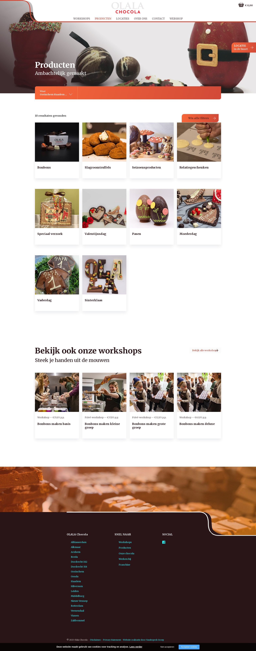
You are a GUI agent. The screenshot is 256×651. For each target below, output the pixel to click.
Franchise (120, 563)
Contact (158, 18)
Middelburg (73, 591)
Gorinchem (73, 566)
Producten (103, 18)
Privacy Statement (112, 635)
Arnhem (71, 547)
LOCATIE (241, 47)
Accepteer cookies (189, 647)
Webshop (176, 18)
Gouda (70, 571)
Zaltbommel (73, 615)
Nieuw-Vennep (75, 596)
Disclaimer (95, 635)
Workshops (81, 18)
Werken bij (121, 556)
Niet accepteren (167, 647)
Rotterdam (73, 600)
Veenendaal (73, 605)
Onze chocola (122, 550)
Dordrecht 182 (75, 556)
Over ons (140, 18)
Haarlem (72, 576)
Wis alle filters (198, 113)
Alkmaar (72, 542)
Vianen (71, 610)
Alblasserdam (74, 537)
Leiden (71, 586)
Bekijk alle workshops (195, 346)
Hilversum (73, 581)
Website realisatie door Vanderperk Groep (143, 635)
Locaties (122, 18)
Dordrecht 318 (75, 561)
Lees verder (135, 646)
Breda (70, 552)
